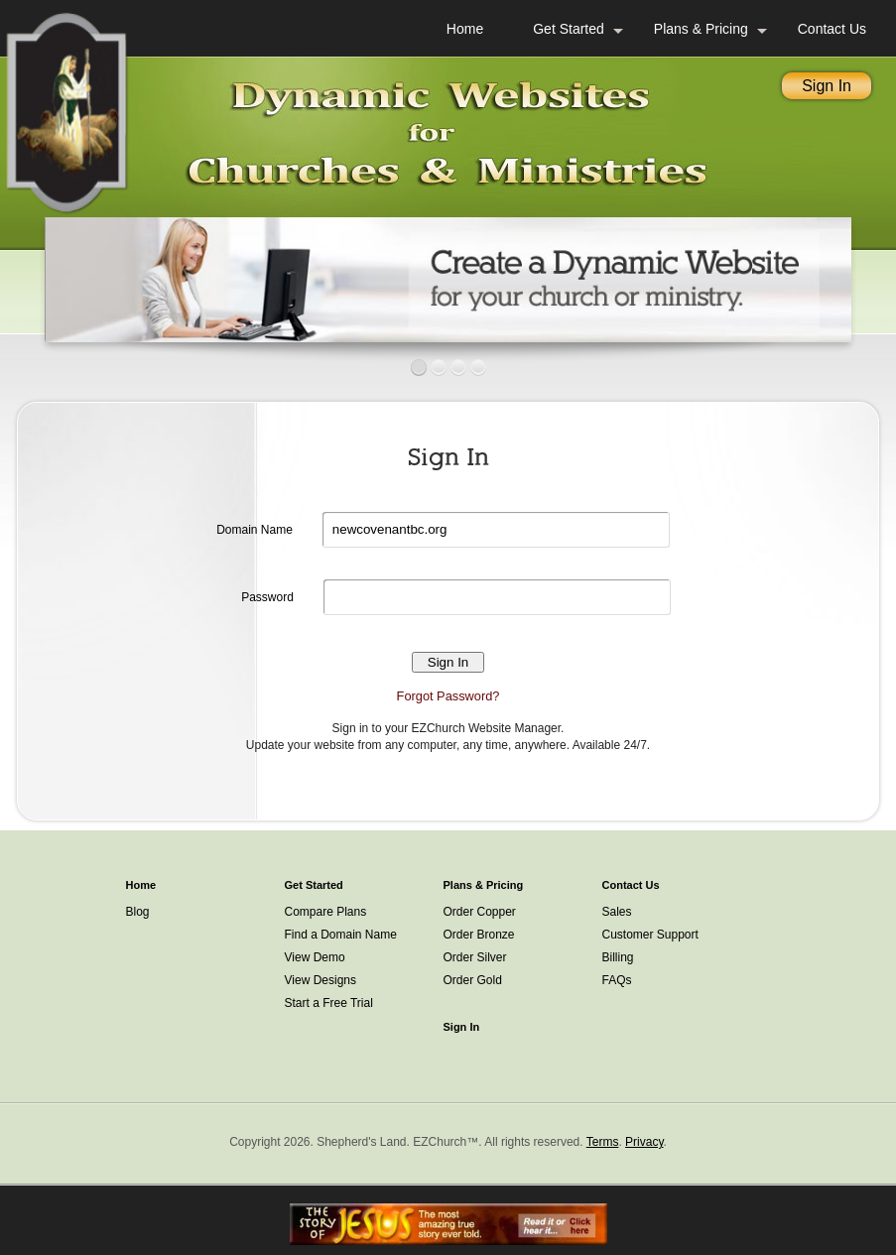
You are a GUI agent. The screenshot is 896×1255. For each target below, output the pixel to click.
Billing (618, 957)
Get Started (568, 29)
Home (465, 29)
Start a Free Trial (329, 1003)
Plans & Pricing (701, 29)
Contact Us (832, 29)
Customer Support (650, 934)
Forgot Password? (448, 696)
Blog (138, 912)
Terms (602, 1142)
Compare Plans (326, 912)
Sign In (826, 85)
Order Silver (475, 957)
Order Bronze (479, 934)
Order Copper (480, 912)
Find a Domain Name (341, 934)
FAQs (617, 980)
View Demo (315, 957)
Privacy (644, 1142)
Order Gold (473, 980)
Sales (617, 912)
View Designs (320, 980)
